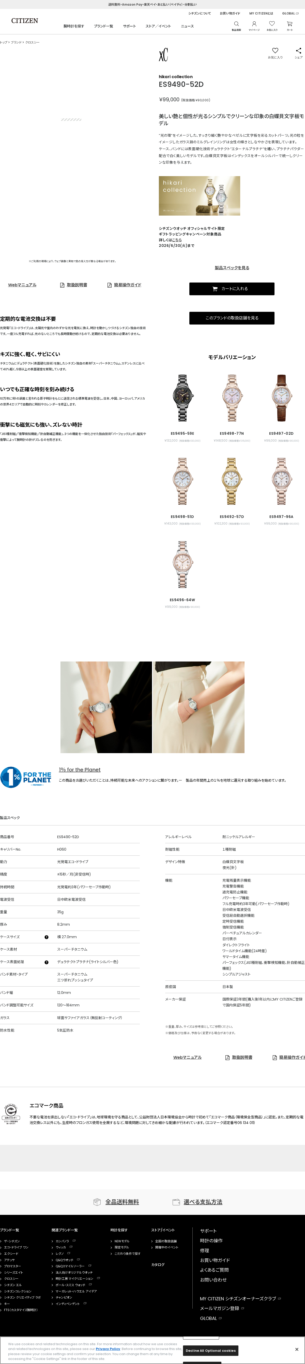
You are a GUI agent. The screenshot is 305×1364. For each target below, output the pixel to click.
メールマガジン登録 (219, 1308)
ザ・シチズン (12, 1241)
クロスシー (11, 1279)
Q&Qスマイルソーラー (70, 1266)
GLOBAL (288, 13)
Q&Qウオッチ (64, 1260)
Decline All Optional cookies (211, 1350)
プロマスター (12, 1266)
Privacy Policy (108, 1348)
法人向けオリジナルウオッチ (74, 1273)
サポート (129, 26)
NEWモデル (122, 1241)
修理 (204, 1251)
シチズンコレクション (18, 1291)
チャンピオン (64, 1298)
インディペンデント (68, 1304)
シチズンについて (199, 13)
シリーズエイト (13, 1273)
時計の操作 (211, 1241)
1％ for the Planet (80, 769)
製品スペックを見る (232, 268)
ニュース (187, 26)
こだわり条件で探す (128, 1254)
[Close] (296, 1349)
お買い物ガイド (230, 13)
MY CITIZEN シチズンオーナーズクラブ (238, 1299)
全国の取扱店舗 (166, 1241)
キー (7, 1304)
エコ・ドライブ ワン (16, 1247)
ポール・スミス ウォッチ (70, 1285)
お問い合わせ (213, 1280)
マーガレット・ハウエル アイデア (76, 1291)
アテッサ (9, 1260)
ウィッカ (61, 1247)
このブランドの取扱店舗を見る (232, 318)
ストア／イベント (158, 26)
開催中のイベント (166, 1247)
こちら (177, 240)
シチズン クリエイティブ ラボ (22, 1298)
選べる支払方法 (203, 1202)
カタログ (157, 1264)
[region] (152, 1350)
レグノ (60, 1254)
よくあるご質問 (214, 1270)
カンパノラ (62, 1241)
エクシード (11, 1254)
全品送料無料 (122, 1202)
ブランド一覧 (103, 26)
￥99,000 (169, 99)
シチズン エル (13, 1285)
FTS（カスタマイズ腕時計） (21, 1310)
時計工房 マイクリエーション (74, 1279)
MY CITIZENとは (261, 13)
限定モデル (122, 1247)
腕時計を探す (74, 26)
